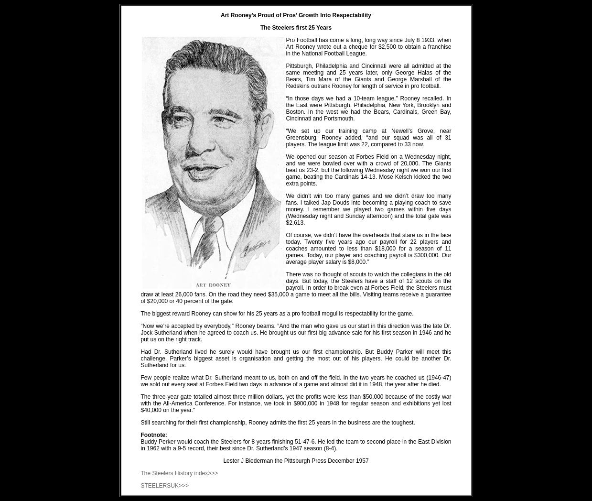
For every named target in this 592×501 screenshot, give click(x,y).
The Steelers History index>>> (179, 473)
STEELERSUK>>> (165, 485)
